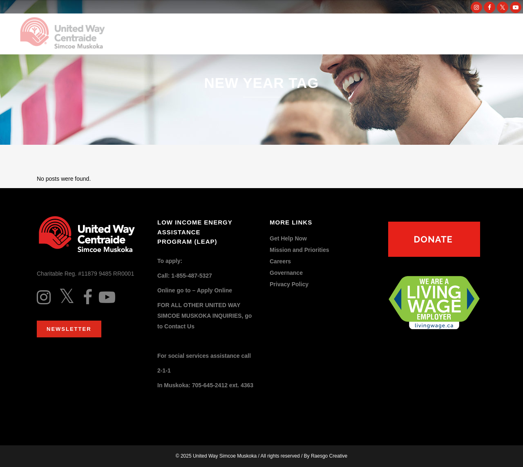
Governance (286, 273)
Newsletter (69, 329)
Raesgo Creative (329, 456)
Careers (280, 261)
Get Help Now (288, 238)
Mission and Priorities (299, 250)
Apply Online (214, 290)
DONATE (462, 34)
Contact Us (179, 326)
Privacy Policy (289, 284)
